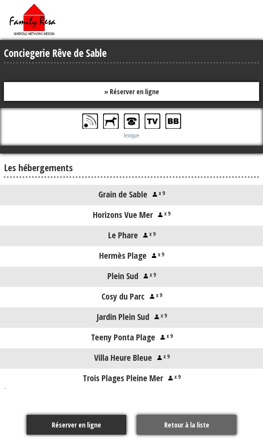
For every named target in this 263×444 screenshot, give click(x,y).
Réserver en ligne (76, 424)
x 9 (161, 193)
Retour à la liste (186, 424)
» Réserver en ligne (131, 91)
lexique (131, 135)
